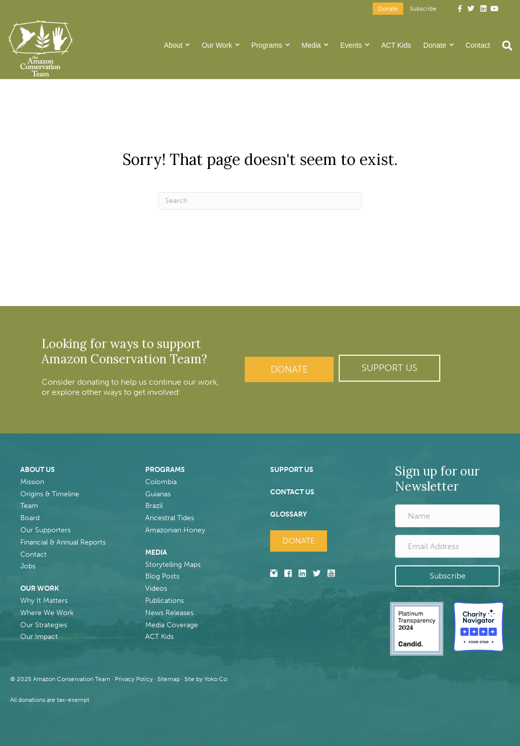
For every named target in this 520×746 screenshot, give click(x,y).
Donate (388, 8)
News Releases (169, 612)
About (173, 45)
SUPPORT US (291, 469)
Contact (478, 45)
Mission (32, 482)
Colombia (161, 482)
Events (351, 45)
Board (30, 518)
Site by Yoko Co (205, 679)
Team (29, 505)
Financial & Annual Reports (63, 542)
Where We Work (47, 612)
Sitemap (168, 679)
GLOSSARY (288, 514)
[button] (389, 368)
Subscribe (423, 8)
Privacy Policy (134, 679)
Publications (164, 600)
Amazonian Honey (175, 530)
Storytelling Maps (173, 564)
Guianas (158, 494)
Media (311, 45)
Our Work (217, 45)
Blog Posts (162, 576)
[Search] (504, 45)
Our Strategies (43, 625)
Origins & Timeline (49, 494)
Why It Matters (44, 600)
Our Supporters (45, 530)
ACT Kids (396, 45)
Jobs (28, 566)
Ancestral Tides (169, 518)
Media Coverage (171, 625)
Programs (266, 45)
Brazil (153, 505)
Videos (156, 588)
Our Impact (39, 636)
